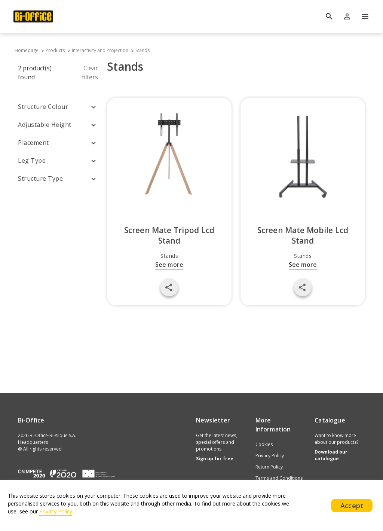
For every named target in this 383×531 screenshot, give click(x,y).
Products (55, 50)
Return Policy (269, 467)
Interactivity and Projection (100, 50)
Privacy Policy (269, 455)
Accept (351, 505)
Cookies (264, 444)
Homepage (26, 50)
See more (169, 264)
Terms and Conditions (279, 478)
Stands (142, 50)
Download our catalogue (331, 455)
